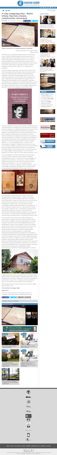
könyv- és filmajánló (45, 100)
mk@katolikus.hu (38, 452)
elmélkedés (43, 106)
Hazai (12, 446)
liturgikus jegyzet (49, 105)
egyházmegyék (45, 94)
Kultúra (4, 20)
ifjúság (51, 94)
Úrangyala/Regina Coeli (46, 95)
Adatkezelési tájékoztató (36, 453)
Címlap (8, 446)
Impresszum (19, 453)
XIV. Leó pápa (49, 98)
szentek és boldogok (45, 97)
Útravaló (43, 105)
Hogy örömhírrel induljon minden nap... (47, 78)
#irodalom (4, 301)
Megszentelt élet (35, 446)
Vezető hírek (44, 14)
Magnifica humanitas (45, 103)
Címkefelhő (43, 92)
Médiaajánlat (24, 453)
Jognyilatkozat (29, 453)
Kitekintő (28, 446)
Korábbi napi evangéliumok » (49, 88)
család (49, 102)
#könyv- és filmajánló (13, 301)
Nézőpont (43, 446)
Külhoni (23, 446)
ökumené (43, 102)
